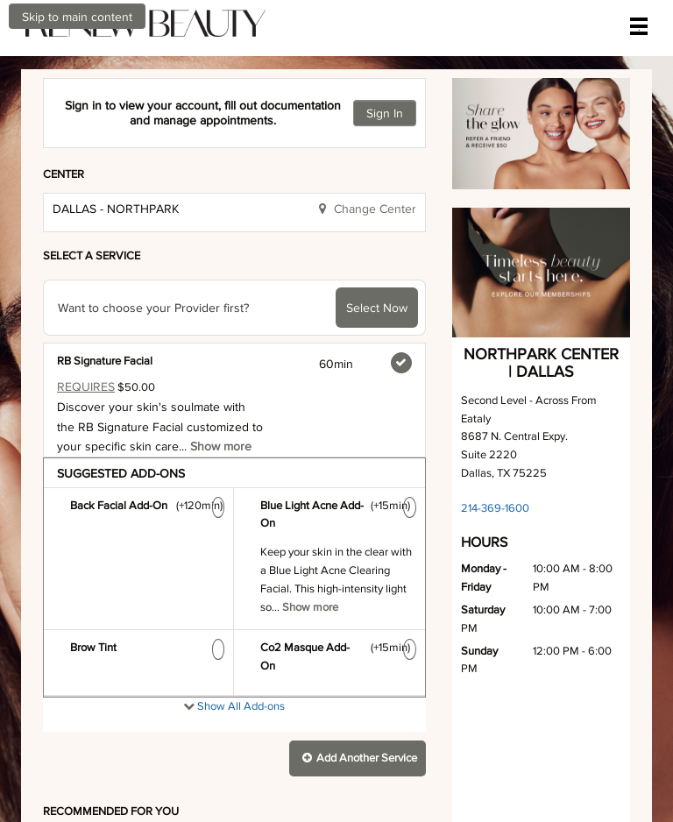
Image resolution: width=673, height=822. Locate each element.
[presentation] (234, 784)
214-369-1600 (495, 483)
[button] (357, 734)
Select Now (376, 283)
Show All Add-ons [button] (240, 681)
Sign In (384, 88)
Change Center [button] (373, 184)
